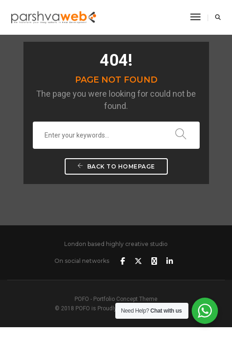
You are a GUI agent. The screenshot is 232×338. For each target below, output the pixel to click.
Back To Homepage (116, 166)
